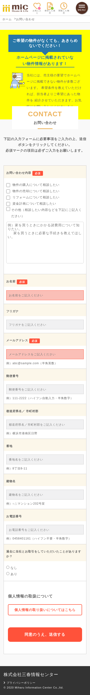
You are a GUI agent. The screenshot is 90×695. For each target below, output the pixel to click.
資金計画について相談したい (31, 204)
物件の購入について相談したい (33, 185)
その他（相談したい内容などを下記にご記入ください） (44, 212)
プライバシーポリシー (20, 682)
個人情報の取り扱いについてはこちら (45, 610)
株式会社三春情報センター (31, 674)
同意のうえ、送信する (44, 634)
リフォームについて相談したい (33, 197)
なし (11, 568)
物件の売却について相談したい (33, 191)
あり (11, 574)
